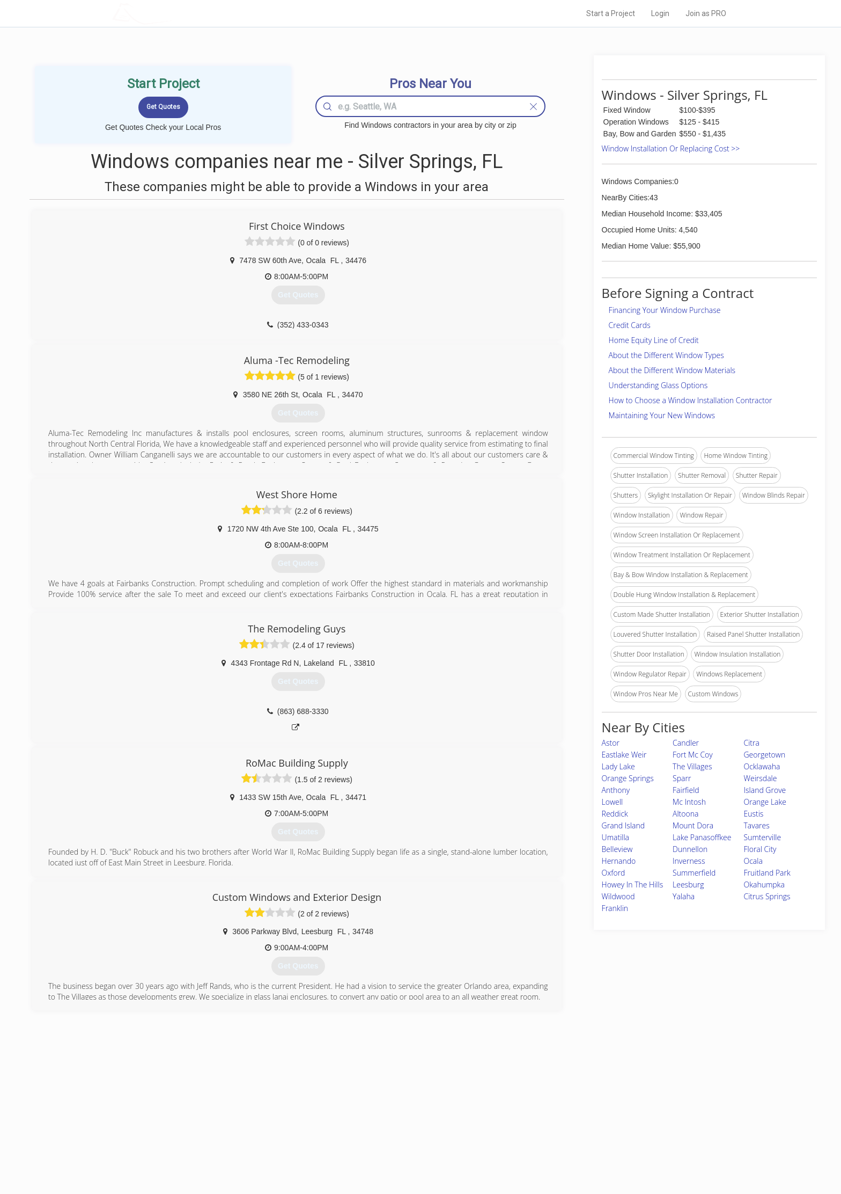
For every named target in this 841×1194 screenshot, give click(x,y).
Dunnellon (690, 849)
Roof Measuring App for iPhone (410, 1140)
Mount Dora (693, 825)
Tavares (757, 825)
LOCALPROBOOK (174, 13)
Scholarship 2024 (570, 1103)
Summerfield (694, 873)
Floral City (760, 849)
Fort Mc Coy (693, 754)
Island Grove (765, 790)
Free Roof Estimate (244, 1140)
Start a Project (610, 13)
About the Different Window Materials (672, 370)
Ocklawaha (762, 766)
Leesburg (688, 884)
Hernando (619, 861)
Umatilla (615, 837)
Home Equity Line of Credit (654, 340)
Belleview (617, 849)
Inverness (689, 861)
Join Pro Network (390, 1103)
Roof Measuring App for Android (412, 1151)
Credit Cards (630, 325)
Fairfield (686, 790)
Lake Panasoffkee (702, 837)
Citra (751, 743)
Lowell (612, 802)
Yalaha (684, 896)
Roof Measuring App (395, 1127)
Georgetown (765, 754)
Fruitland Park (767, 873)
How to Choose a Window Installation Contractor (690, 400)
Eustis (754, 814)
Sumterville (762, 837)
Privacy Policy (564, 1115)
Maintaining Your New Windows (662, 415)
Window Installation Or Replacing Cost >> (671, 148)
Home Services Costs (248, 1103)
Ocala (753, 861)
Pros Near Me (236, 1115)
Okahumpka (764, 884)
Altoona (685, 814)
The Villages (692, 766)
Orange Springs (628, 778)
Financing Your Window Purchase (665, 310)
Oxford (613, 873)
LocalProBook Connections (584, 1140)
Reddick (615, 814)
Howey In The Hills (632, 884)
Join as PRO (705, 13)
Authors (556, 1127)
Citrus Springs (767, 896)
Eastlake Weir (624, 754)
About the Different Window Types (666, 355)
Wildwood (618, 896)
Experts (376, 1115)
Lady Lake (618, 766)
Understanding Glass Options (658, 385)
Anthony (616, 790)
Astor (610, 743)
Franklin (615, 908)
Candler (686, 743)
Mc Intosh (689, 802)
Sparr (682, 778)
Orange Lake (765, 802)
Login (660, 13)
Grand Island (623, 825)
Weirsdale (760, 778)
